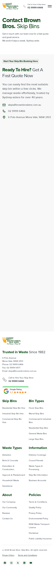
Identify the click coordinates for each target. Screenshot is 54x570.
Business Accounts (37, 480)
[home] (10, 6)
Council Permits (36, 460)
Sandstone (7, 486)
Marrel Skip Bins (36, 413)
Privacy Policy (35, 513)
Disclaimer (33, 533)
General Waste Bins (38, 433)
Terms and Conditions (27, 555)
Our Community (9, 507)
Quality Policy (35, 507)
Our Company (8, 502)
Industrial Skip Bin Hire (12, 413)
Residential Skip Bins (38, 428)
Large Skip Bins (36, 439)
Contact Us (7, 518)
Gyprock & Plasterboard (13, 475)
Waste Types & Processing (36, 468)
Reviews (6, 513)
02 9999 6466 (35, 7)
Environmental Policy (38, 518)
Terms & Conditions (38, 502)
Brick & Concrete (10, 460)
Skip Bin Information (38, 475)
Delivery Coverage (37, 455)
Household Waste (10, 480)
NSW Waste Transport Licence (39, 526)
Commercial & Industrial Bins (40, 421)
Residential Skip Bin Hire (13, 408)
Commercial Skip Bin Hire (12, 421)
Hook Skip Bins (36, 408)
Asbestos (6, 455)
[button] (50, 6)
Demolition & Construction (8, 468)
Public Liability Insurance (40, 538)
